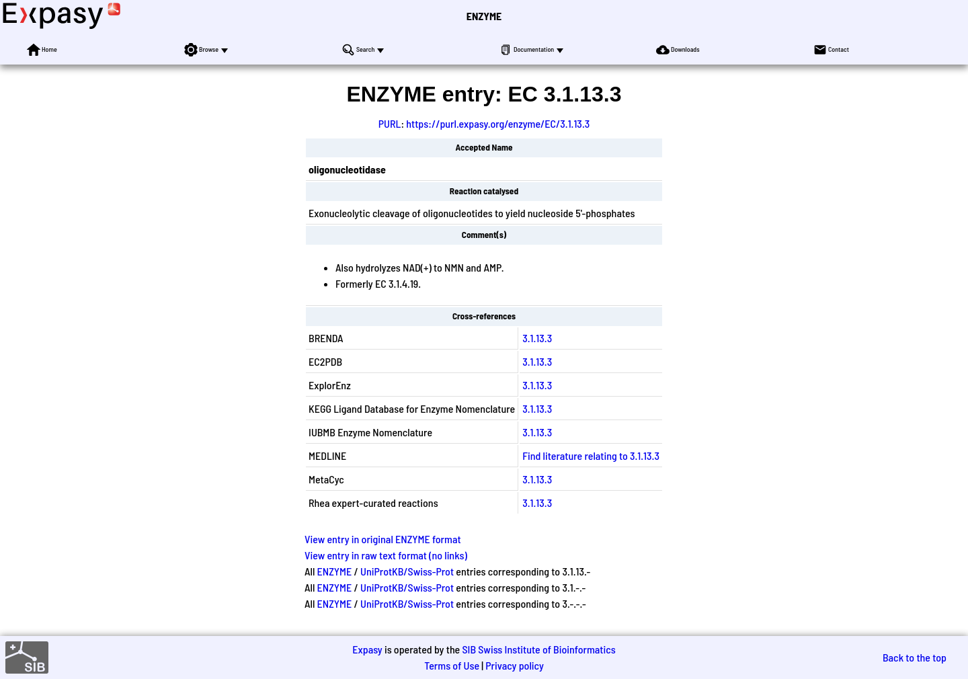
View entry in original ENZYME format (383, 538)
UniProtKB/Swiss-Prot (407, 571)
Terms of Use (451, 665)
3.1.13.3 (537, 337)
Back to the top (914, 657)
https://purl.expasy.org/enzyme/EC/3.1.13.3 (498, 123)
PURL (389, 123)
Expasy (367, 649)
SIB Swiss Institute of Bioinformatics (538, 649)
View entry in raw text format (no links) (386, 555)
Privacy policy (514, 665)
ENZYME (484, 15)
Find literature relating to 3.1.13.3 (590, 455)
